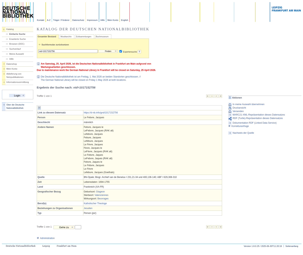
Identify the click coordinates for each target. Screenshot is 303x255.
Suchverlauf (15, 49)
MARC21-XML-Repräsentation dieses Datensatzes (259, 114)
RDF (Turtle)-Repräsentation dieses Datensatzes (258, 118)
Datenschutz (78, 20)
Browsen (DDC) (16, 44)
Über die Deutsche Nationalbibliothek (15, 106)
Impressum (92, 20)
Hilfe (102, 20)
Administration (46, 238)
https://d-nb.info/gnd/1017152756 (101, 112)
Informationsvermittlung (17, 82)
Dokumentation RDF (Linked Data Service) (255, 123)
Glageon (100, 191)
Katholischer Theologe (95, 203)
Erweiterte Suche (17, 39)
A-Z (48, 20)
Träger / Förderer (61, 20)
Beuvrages (102, 198)
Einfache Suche (17, 34)
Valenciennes (101, 195)
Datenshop (11, 64)
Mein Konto (112, 20)
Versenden (238, 111)
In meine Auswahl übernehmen (249, 104)
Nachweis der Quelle (243, 133)
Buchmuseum (102, 36)
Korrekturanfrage (238, 126)
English (124, 20)
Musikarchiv (65, 36)
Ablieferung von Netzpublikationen (15, 75)
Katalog (10, 29)
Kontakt (40, 20)
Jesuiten (88, 208)
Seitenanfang (291, 246)
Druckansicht (239, 107)
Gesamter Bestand (47, 36)
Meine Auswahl (16, 54)
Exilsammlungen (83, 36)
